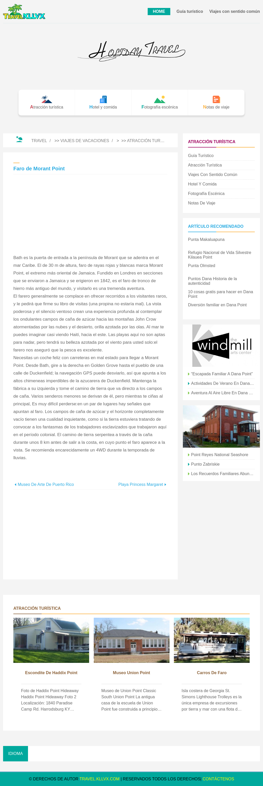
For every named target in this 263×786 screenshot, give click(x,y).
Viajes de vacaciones (84, 141)
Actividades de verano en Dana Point (223, 383)
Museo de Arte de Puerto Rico (46, 484)
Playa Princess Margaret (140, 484)
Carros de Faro (212, 673)
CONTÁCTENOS (218, 779)
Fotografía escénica (206, 193)
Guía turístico (189, 11)
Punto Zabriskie (205, 464)
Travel (39, 141)
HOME (159, 11)
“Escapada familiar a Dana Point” (222, 374)
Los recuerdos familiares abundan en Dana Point (223, 473)
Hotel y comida (202, 184)
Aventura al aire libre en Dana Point (223, 393)
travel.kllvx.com (99, 779)
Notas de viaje (201, 203)
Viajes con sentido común (234, 11)
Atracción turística (150, 141)
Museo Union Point (131, 673)
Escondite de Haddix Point (51, 673)
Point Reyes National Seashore (219, 455)
